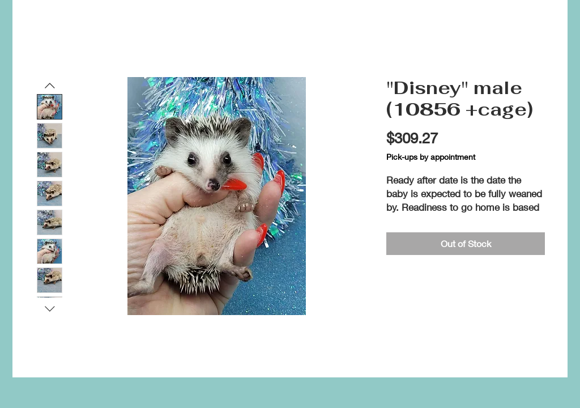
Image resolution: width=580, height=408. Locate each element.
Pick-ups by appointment (430, 157)
